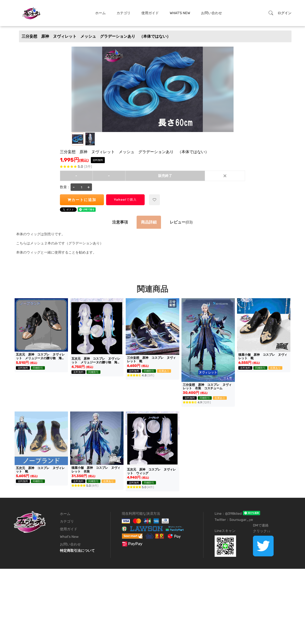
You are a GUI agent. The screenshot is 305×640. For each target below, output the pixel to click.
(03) (181, 222)
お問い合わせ (70, 544)
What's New (69, 537)
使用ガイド (68, 529)
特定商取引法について (77, 551)
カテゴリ (67, 521)
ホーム (65, 514)
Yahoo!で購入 (125, 199)
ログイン (284, 13)
